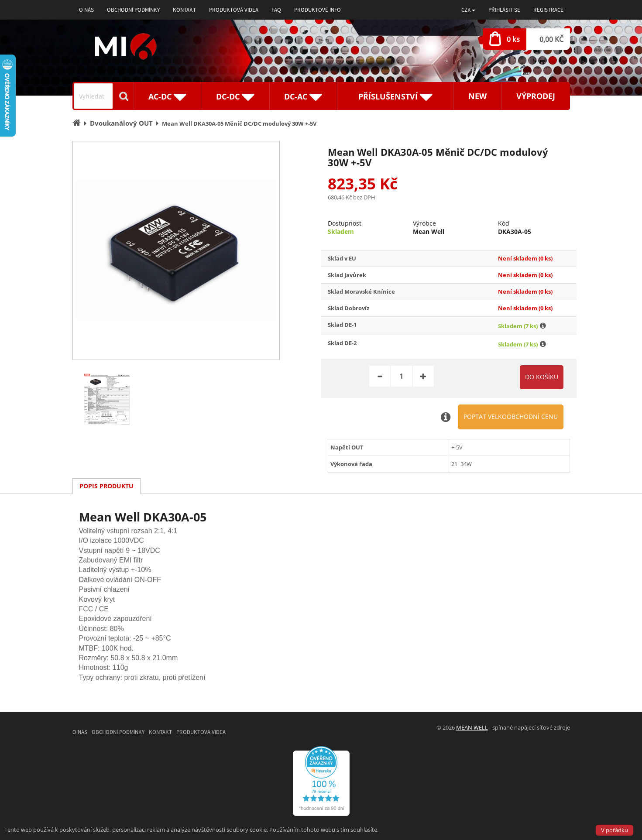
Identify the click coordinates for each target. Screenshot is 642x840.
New (477, 96)
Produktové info (317, 10)
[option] (176, 250)
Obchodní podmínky (133, 10)
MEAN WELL (472, 727)
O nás (86, 10)
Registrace (548, 10)
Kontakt (184, 10)
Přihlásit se (504, 10)
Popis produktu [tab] (106, 486)
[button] (468, 10)
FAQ (276, 10)
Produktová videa (233, 10)
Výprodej (535, 96)
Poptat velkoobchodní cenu (510, 416)
